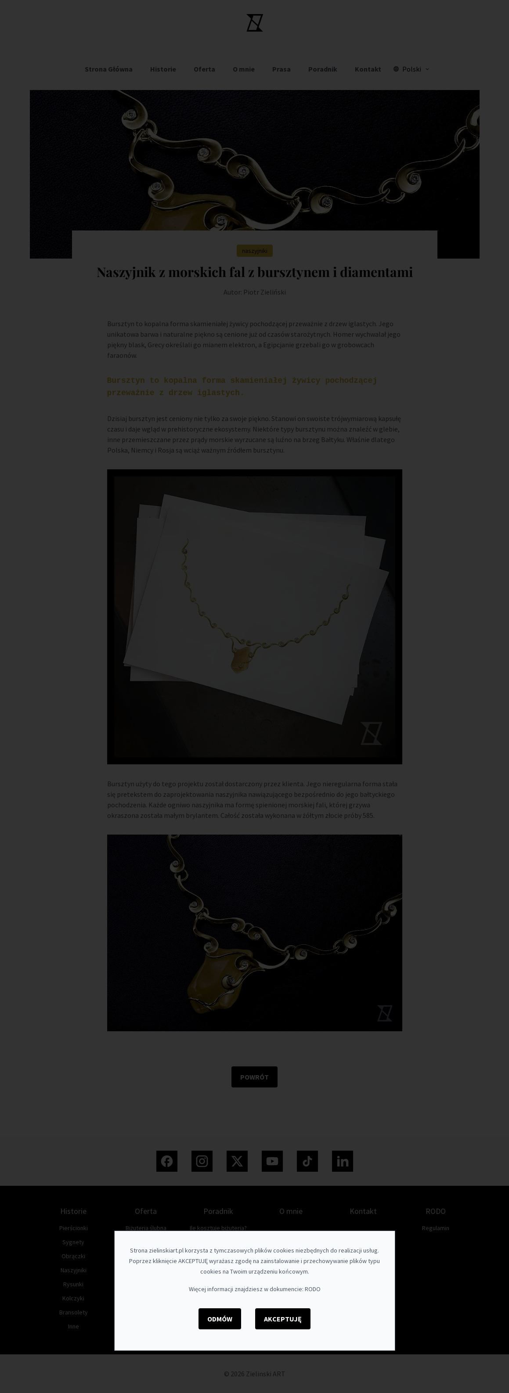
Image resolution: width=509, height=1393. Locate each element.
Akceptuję (283, 1318)
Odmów (219, 1318)
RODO (313, 1289)
